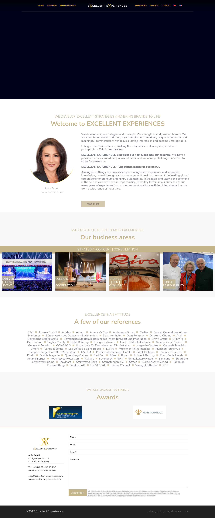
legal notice (174, 511)
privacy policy (155, 511)
